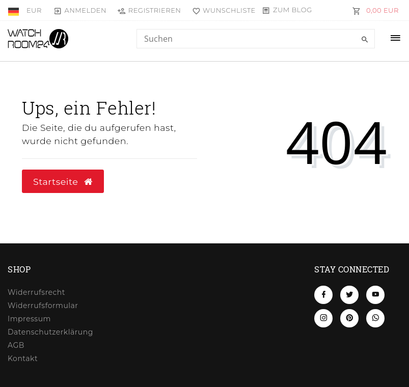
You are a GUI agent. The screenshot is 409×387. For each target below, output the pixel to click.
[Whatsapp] (375, 318)
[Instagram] (323, 318)
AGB (16, 345)
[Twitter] (349, 295)
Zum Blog (292, 10)
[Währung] (34, 10)
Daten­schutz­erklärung (50, 332)
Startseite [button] (63, 181)
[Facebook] (323, 295)
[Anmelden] (80, 10)
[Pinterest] (349, 318)
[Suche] (364, 40)
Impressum (29, 318)
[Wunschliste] (221, 10)
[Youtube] (375, 295)
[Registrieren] (149, 10)
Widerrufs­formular (43, 305)
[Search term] (256, 38)
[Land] (14, 10)
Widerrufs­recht (36, 292)
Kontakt (23, 358)
